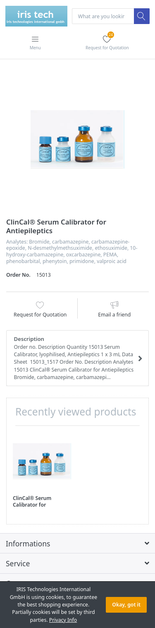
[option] (77, 139)
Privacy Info (63, 619)
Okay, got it (126, 604)
